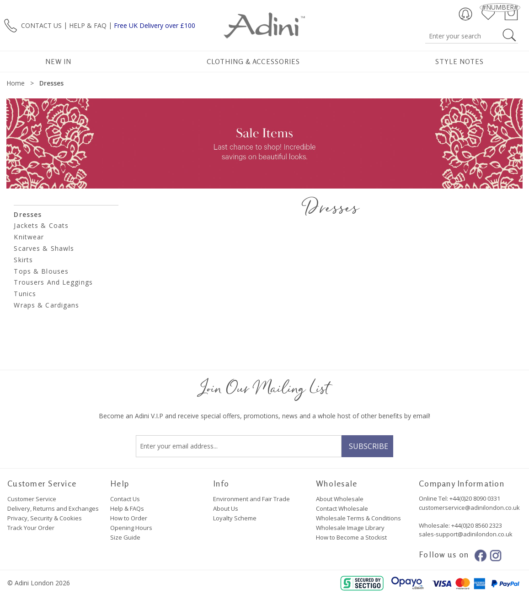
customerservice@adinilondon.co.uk (469, 507)
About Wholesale (339, 499)
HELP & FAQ (88, 25)
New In (58, 61)
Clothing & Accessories (253, 61)
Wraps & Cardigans (46, 305)
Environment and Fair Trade (251, 499)
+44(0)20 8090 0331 (474, 498)
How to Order (128, 518)
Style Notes (459, 61)
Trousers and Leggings (53, 282)
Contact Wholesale (342, 508)
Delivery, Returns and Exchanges (53, 508)
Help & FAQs (127, 508)
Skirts (23, 259)
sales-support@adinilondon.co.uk (466, 534)
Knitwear (29, 236)
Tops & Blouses (41, 271)
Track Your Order (30, 528)
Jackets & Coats (41, 225)
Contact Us (125, 499)
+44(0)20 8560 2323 (476, 525)
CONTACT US (41, 25)
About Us (225, 508)
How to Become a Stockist (351, 537)
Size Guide (125, 537)
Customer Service (31, 499)
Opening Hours (131, 528)
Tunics (25, 293)
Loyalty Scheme (234, 518)
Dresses (28, 214)
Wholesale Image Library (350, 528)
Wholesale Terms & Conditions (358, 518)
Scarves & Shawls (44, 248)
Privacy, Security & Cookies (44, 518)
